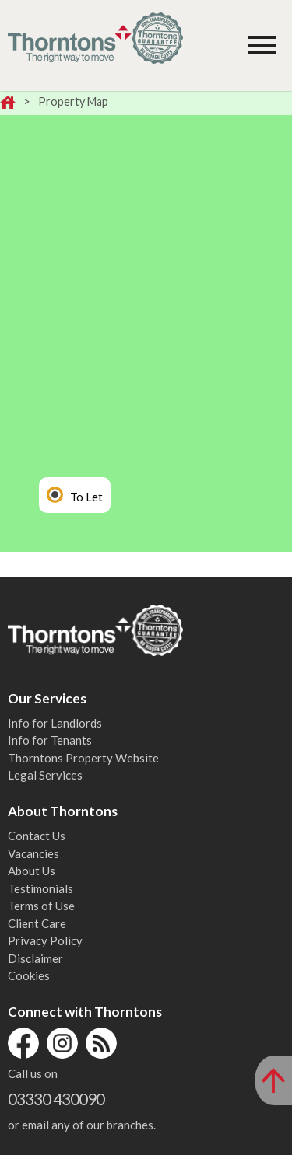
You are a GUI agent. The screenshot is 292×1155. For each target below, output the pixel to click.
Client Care (37, 923)
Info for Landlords (55, 723)
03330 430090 (56, 1098)
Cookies (29, 975)
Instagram (62, 1043)
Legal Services (45, 775)
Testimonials (40, 888)
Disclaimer (35, 958)
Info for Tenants (50, 740)
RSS (101, 1043)
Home (8, 103)
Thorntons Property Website (83, 758)
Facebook (23, 1043)
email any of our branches (87, 1125)
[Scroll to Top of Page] (273, 1080)
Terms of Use (41, 905)
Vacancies (33, 853)
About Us (31, 871)
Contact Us (36, 836)
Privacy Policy (45, 940)
